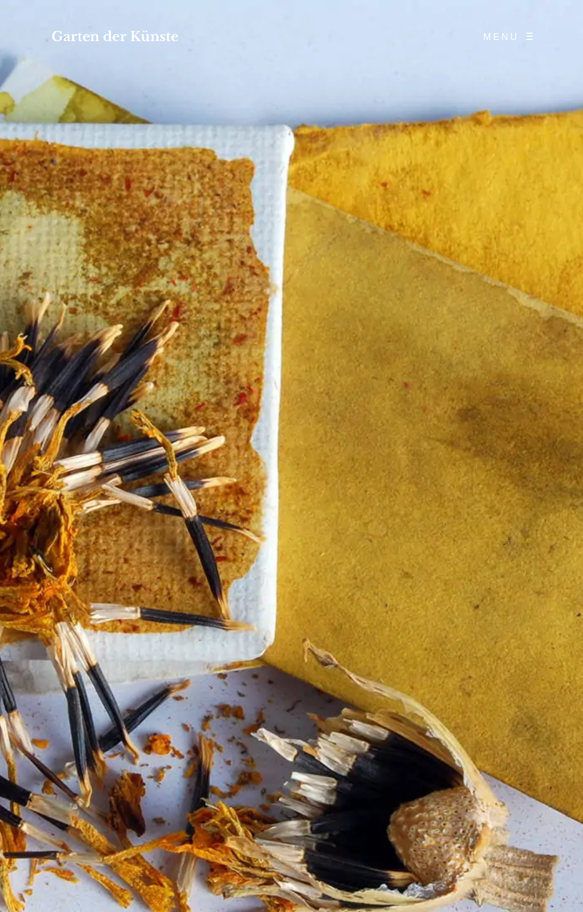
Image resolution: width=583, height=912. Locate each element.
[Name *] (505, 837)
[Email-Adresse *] (505, 865)
